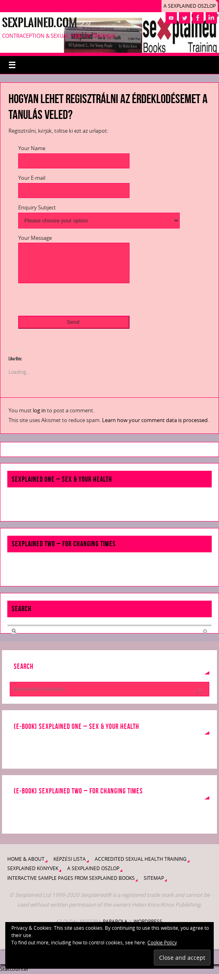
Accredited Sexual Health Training (141, 858)
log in (39, 410)
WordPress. (149, 921)
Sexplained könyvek (32, 868)
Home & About (26, 858)
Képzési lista (69, 858)
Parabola (115, 921)
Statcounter (14, 968)
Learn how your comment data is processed (155, 420)
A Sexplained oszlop (190, 5)
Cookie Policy (162, 942)
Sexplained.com (39, 23)
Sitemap (154, 878)
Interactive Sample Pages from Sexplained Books (71, 878)
